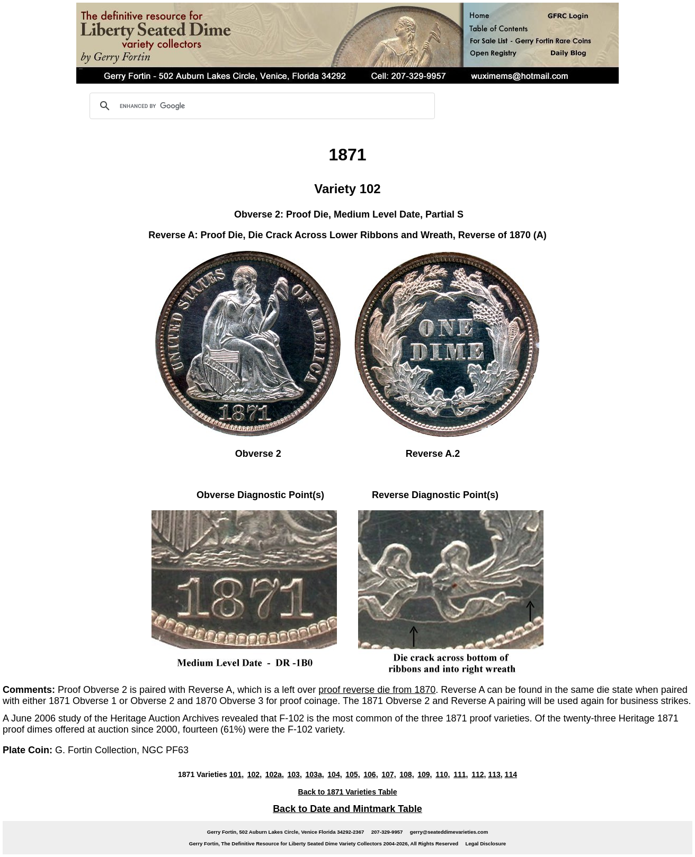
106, (370, 774)
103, (295, 774)
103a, (314, 774)
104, (334, 774)
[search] (261, 106)
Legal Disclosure (485, 843)
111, (460, 774)
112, (478, 774)
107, (388, 774)
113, (495, 774)
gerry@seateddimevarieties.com (449, 832)
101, (236, 774)
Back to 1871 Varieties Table (347, 792)
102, (254, 774)
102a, (274, 774)
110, (442, 774)
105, (352, 774)
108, (406, 774)
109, (424, 774)
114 (511, 774)
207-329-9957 (387, 832)
